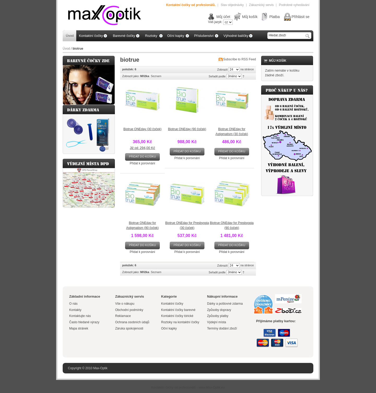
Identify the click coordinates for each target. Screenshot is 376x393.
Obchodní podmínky (129, 310)
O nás (73, 303)
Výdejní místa (216, 322)
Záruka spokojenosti (129, 328)
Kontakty (75, 310)
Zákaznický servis (261, 5)
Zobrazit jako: (130, 76)
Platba (274, 17)
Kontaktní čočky (172, 303)
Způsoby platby (217, 316)
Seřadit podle (217, 76)
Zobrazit (222, 69)
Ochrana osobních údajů (132, 322)
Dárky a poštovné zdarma (225, 303)
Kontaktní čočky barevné (178, 310)
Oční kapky (169, 328)
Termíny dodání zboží (222, 328)
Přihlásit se (300, 17)
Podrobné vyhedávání (294, 5)
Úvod (66, 48)
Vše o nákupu (124, 303)
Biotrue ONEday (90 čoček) (187, 129)
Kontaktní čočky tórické (177, 316)
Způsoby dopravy (219, 310)
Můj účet (223, 17)
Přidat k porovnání (142, 163)
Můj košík (249, 17)
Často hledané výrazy (84, 322)
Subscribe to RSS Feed (239, 59)
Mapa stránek (78, 328)
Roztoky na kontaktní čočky (180, 322)
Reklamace (123, 316)
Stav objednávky (232, 5)
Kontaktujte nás (80, 316)
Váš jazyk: (215, 22)
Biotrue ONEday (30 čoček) (142, 129)
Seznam (156, 76)
